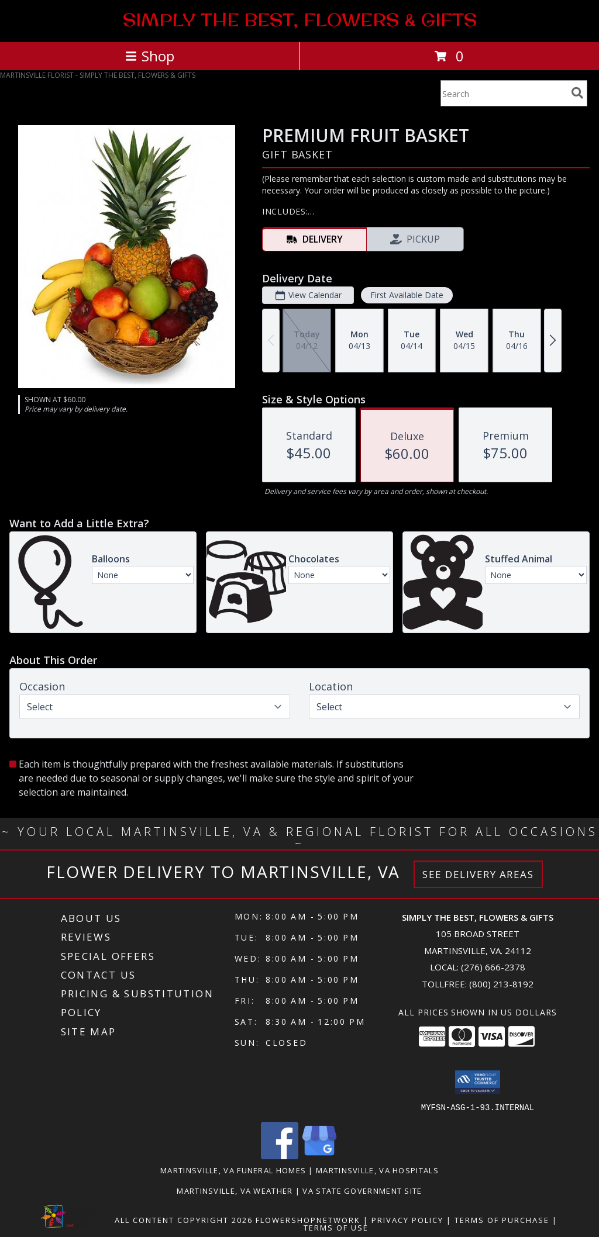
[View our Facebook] (279, 1155)
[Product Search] (503, 93)
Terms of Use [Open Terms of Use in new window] (336, 1227)
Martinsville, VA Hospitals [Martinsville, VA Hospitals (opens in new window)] (377, 1170)
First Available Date (406, 294)
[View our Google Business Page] (319, 1155)
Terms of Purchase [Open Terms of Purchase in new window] (502, 1219)
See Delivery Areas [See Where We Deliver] (478, 874)
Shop (149, 55)
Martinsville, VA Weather (234, 1190)
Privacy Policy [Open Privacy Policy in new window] (407, 1219)
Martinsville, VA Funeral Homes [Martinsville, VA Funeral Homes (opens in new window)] (233, 1170)
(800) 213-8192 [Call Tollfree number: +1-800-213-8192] (501, 984)
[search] (577, 93)
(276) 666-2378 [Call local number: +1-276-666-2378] (493, 967)
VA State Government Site (362, 1190)
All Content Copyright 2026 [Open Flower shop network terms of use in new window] (184, 1219)
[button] (477, 1082)
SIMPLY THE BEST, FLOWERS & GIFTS (300, 20)
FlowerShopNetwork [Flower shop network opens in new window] (308, 1219)
